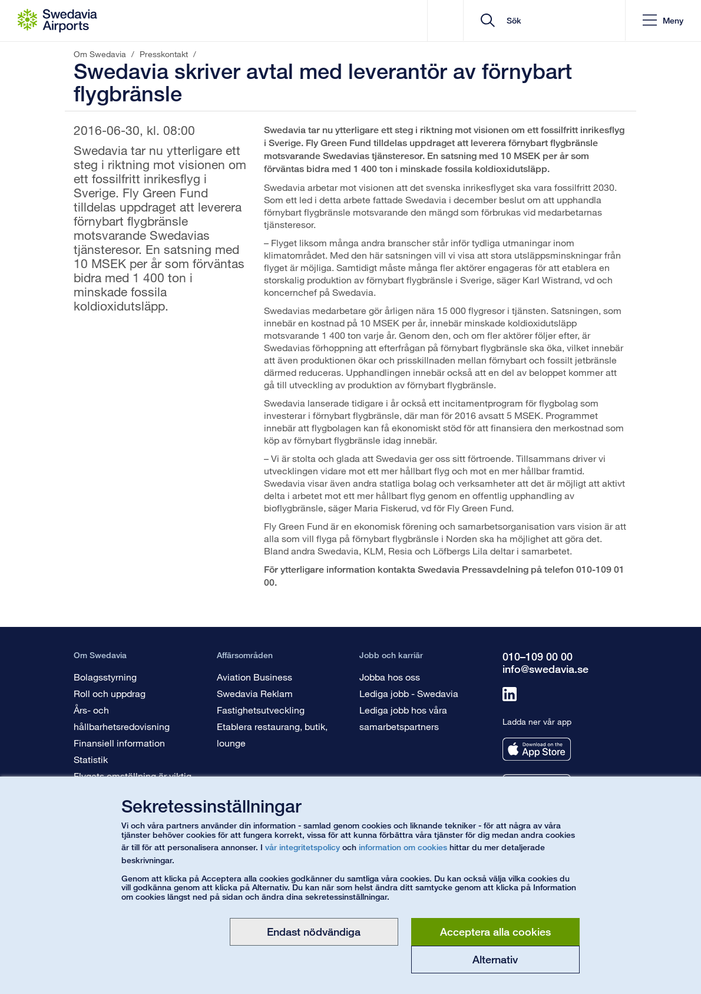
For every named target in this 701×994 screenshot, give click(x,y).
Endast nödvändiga (314, 931)
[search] (544, 21)
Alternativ (495, 959)
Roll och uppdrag (110, 693)
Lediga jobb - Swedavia (408, 693)
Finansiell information (119, 742)
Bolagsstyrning (105, 676)
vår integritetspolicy (302, 847)
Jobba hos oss (389, 676)
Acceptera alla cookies (495, 931)
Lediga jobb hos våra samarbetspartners (403, 718)
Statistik (91, 759)
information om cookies (403, 847)
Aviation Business (254, 676)
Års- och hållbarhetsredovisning (122, 718)
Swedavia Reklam (255, 693)
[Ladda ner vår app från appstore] (536, 749)
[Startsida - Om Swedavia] (57, 20)
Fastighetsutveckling (261, 709)
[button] (662, 21)
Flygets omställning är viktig (132, 775)
